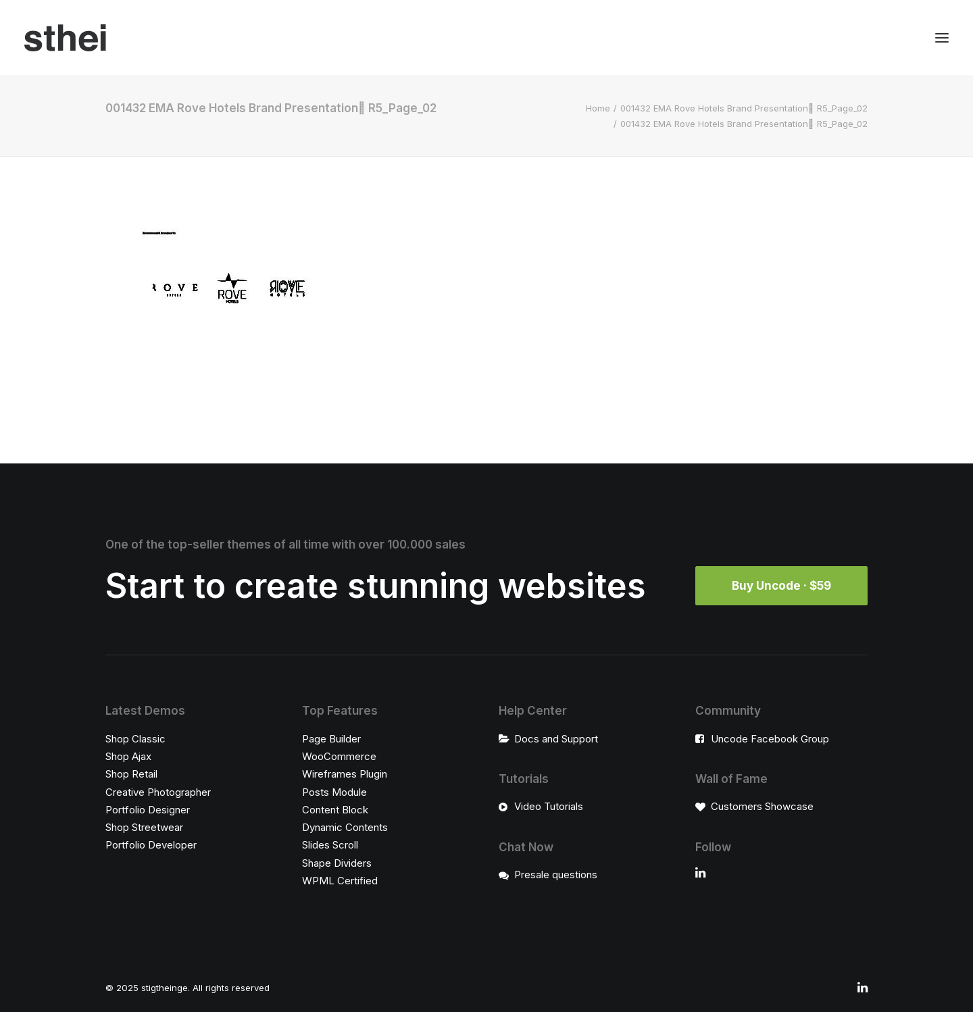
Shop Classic (135, 738)
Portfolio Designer (147, 809)
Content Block (335, 809)
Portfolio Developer (151, 844)
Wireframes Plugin (344, 773)
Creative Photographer (158, 792)
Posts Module (334, 792)
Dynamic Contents (345, 827)
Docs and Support (556, 738)
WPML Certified (340, 880)
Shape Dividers (337, 863)
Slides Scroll (330, 844)
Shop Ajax (128, 756)
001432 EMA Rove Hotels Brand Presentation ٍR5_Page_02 (744, 108)
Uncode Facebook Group (770, 738)
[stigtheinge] (65, 37)
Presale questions (555, 874)
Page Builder (331, 738)
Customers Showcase (762, 806)
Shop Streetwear (144, 827)
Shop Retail (131, 773)
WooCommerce (339, 756)
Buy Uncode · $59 (781, 585)
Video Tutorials (548, 806)
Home (598, 108)
